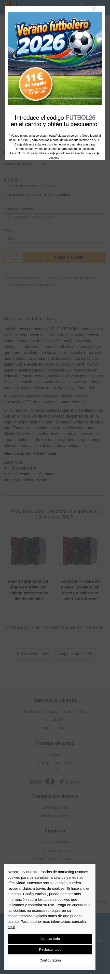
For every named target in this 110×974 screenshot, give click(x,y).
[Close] (94, 9)
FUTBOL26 (80, 118)
